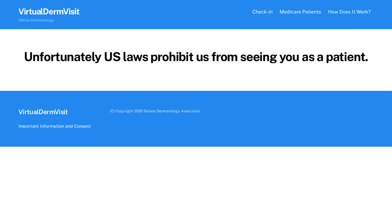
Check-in (262, 12)
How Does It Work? (349, 12)
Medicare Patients (300, 12)
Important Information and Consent (54, 126)
